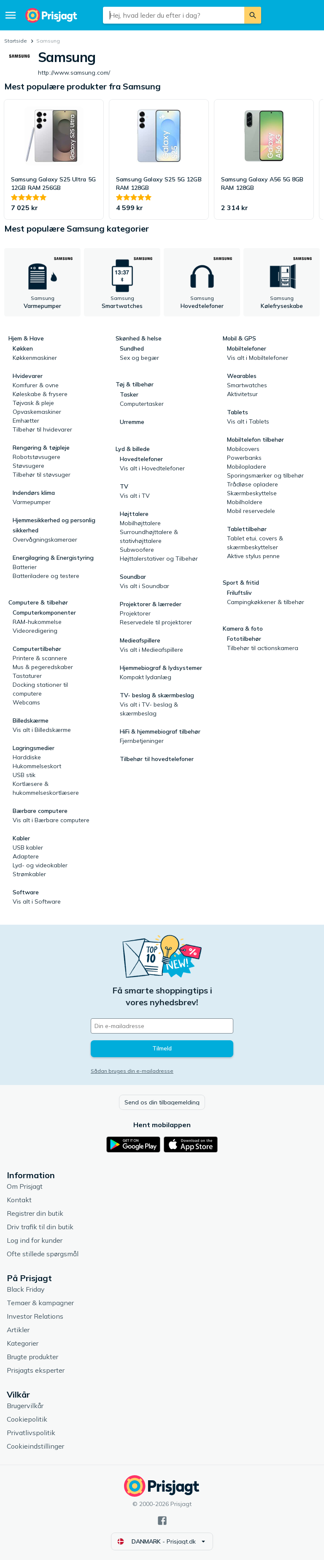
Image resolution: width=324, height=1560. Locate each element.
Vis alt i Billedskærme (42, 730)
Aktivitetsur (242, 394)
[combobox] (173, 15)
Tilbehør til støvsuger (41, 474)
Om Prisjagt (25, 1186)
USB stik (24, 775)
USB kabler (28, 847)
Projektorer (135, 613)
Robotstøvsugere (36, 457)
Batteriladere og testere (46, 576)
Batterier (25, 567)
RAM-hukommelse (37, 622)
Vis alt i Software (37, 901)
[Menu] (10, 15)
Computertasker (142, 404)
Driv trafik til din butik (40, 1227)
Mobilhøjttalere (140, 523)
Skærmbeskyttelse (252, 493)
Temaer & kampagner (40, 1302)
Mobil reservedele (251, 511)
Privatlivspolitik (31, 1432)
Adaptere (26, 856)
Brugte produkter (32, 1356)
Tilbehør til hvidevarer (42, 429)
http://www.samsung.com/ (84, 72)
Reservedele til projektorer (156, 622)
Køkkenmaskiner (35, 358)
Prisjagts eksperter (36, 1370)
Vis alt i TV (135, 495)
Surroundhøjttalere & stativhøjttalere (149, 536)
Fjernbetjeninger (142, 741)
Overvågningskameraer (45, 539)
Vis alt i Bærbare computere (51, 820)
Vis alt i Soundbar (144, 586)
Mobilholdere (244, 502)
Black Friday (26, 1289)
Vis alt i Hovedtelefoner (152, 468)
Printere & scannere (40, 658)
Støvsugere (28, 466)
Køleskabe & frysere (40, 394)
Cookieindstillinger (35, 1446)
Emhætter (26, 420)
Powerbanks (244, 458)
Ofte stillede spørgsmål (42, 1254)
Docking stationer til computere (40, 689)
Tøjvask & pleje (33, 403)
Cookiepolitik (27, 1419)
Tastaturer (27, 676)
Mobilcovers (243, 449)
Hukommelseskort (37, 766)
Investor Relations (35, 1316)
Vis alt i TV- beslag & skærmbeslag (149, 709)
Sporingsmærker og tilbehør (265, 475)
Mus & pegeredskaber (43, 667)
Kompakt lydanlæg (145, 677)
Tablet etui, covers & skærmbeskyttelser (255, 542)
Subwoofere (137, 549)
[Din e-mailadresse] (162, 1026)
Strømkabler (29, 874)
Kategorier (22, 1343)
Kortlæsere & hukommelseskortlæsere (46, 788)
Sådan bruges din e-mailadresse (132, 1071)
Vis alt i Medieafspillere (151, 649)
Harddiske (27, 757)
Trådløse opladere (252, 484)
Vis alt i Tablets (248, 421)
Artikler (18, 1329)
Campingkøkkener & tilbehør (265, 602)
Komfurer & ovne (36, 385)
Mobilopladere (246, 466)
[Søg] (252, 15)
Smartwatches (247, 385)
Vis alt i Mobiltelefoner (257, 358)
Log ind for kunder (34, 1240)
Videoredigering (35, 630)
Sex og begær (139, 358)
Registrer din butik (35, 1213)
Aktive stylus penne (253, 556)
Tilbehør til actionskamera (262, 648)
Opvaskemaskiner (37, 412)
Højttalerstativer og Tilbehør (159, 558)
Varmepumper (32, 502)
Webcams (26, 702)
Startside (15, 41)
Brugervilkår (25, 1405)
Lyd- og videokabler (40, 865)
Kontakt (19, 1200)
